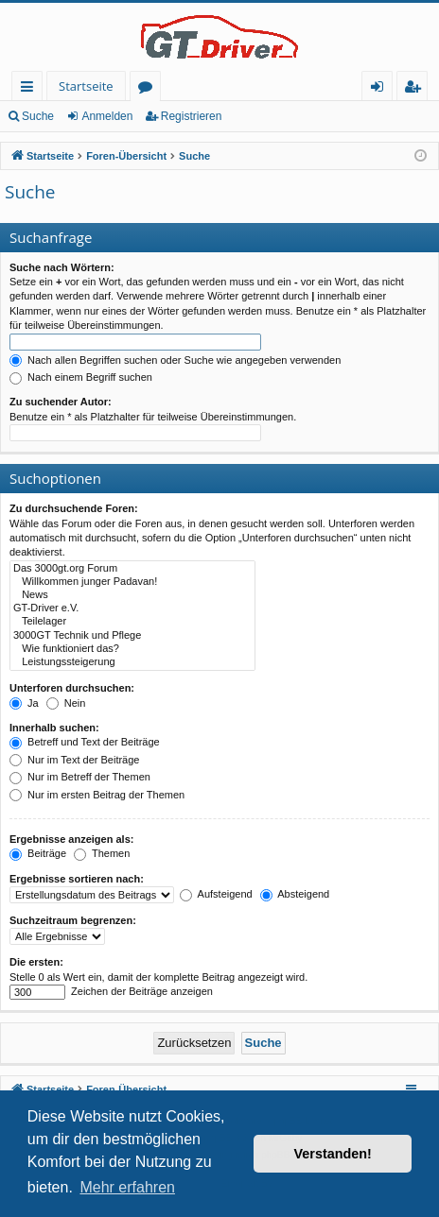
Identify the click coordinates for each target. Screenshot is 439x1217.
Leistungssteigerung (132, 662)
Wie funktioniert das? (132, 649)
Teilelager (132, 621)
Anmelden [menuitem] (382, 89)
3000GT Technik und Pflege (132, 636)
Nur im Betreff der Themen (79, 776)
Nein (66, 703)
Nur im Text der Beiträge (74, 759)
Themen (102, 853)
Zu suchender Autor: (60, 401)
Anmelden (106, 116)
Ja (24, 703)
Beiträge (37, 853)
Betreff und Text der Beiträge (84, 741)
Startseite (86, 85)
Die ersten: (36, 962)
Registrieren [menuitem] (416, 89)
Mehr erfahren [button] (127, 1187)
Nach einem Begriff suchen (80, 377)
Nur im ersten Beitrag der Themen (96, 794)
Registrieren (191, 116)
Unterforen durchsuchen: (71, 688)
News (132, 595)
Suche (38, 116)
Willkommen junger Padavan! (132, 582)
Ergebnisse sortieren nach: (76, 878)
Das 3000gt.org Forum (132, 568)
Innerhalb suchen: (54, 727)
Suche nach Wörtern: (61, 267)
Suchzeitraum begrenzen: (72, 920)
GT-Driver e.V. (132, 608)
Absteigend (295, 894)
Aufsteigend (216, 894)
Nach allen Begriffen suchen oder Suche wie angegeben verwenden (175, 360)
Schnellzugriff (31, 89)
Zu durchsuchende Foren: (73, 508)
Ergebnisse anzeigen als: (71, 839)
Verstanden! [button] (333, 1153)
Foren (149, 89)
